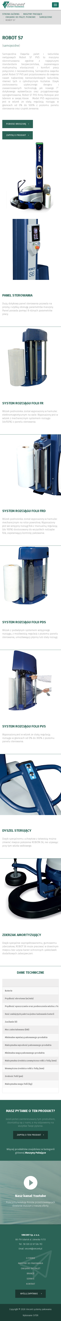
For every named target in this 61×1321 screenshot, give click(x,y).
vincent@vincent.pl (33, 1248)
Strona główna (10, 14)
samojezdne (45, 17)
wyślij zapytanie (29, 1293)
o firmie (30, 1258)
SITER (35, 1315)
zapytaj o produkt (16, 135)
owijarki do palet (30, 1268)
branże (30, 1273)
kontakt (30, 1284)
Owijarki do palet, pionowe (20, 17)
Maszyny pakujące (32, 14)
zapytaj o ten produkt (29, 1135)
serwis (30, 1278)
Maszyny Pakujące (35, 1152)
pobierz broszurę (16, 124)
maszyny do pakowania (30, 1263)
